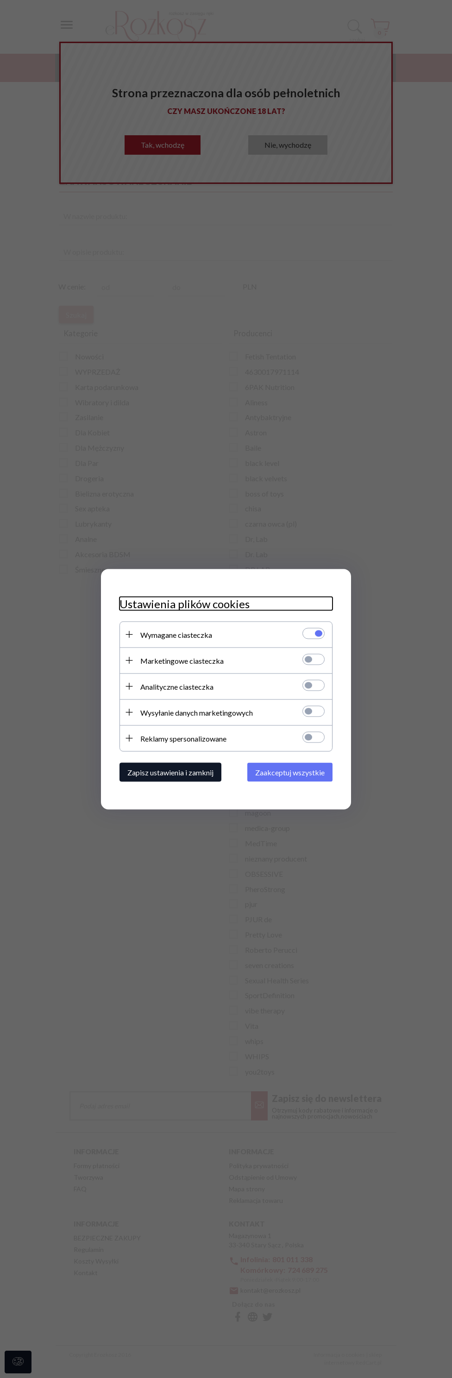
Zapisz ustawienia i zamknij (170, 772)
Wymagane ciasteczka (176, 634)
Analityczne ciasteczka (176, 686)
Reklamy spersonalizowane (183, 738)
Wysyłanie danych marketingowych (196, 712)
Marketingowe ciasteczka (182, 660)
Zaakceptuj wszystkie (290, 772)
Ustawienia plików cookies (184, 603)
